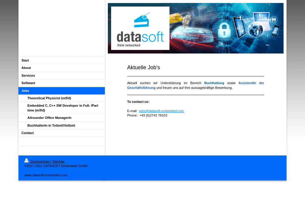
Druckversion (37, 161)
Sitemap (58, 161)
